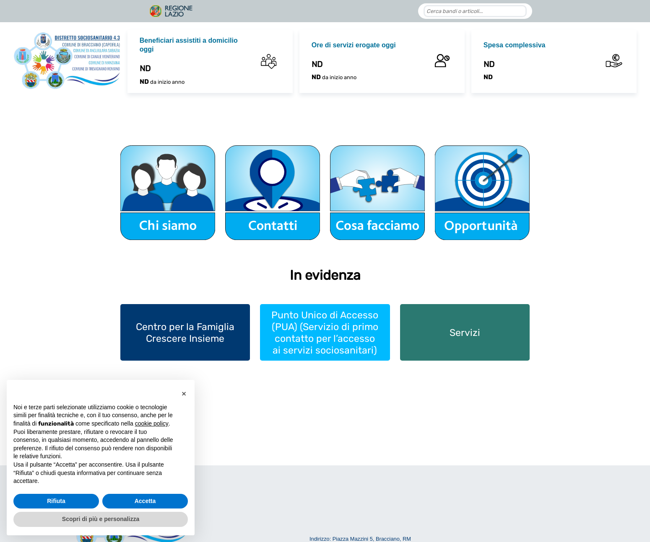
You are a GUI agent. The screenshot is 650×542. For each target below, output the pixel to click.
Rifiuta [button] (56, 501)
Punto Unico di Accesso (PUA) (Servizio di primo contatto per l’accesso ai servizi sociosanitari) (324, 332)
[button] (183, 393)
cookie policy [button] (152, 423)
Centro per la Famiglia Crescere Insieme (185, 332)
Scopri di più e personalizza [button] (100, 519)
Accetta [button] (145, 501)
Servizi (465, 332)
